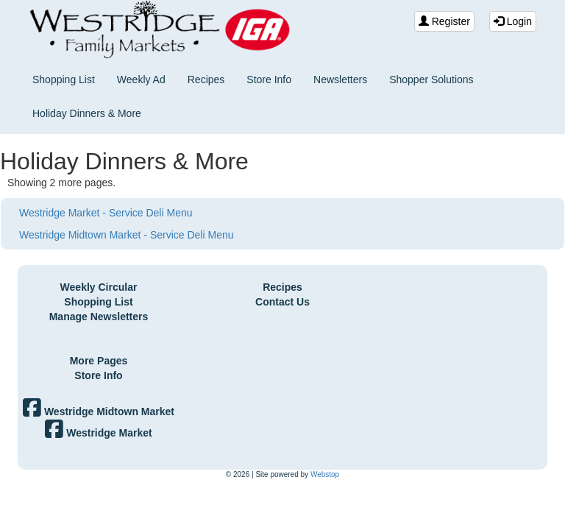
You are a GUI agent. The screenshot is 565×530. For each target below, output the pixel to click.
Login (513, 21)
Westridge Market (98, 433)
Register (444, 21)
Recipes (206, 79)
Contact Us (282, 302)
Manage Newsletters (99, 316)
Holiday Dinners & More (86, 113)
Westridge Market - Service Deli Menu (105, 213)
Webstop (324, 474)
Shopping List (63, 79)
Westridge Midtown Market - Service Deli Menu (126, 235)
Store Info (268, 79)
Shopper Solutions (431, 79)
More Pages (99, 361)
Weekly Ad (141, 79)
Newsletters (340, 79)
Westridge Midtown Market (98, 411)
